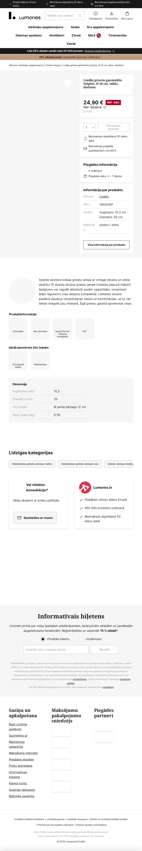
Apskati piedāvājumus (97, 51)
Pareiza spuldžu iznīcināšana (91, 824)
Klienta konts (18, 783)
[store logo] (24, 15)
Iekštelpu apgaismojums (31, 65)
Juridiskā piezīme (56, 819)
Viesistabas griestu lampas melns (32, 518)
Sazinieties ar (18, 735)
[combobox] (64, 15)
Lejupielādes (22, 320)
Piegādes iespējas (21, 759)
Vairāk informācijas (76, 312)
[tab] (29, 312)
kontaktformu (80, 679)
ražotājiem (108, 687)
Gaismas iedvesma (22, 790)
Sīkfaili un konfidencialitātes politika (109, 819)
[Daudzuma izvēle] (89, 127)
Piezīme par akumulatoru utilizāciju (56, 824)
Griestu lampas (53, 65)
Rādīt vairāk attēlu (42, 85)
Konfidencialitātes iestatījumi (29, 819)
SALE (94, 35)
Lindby (104, 196)
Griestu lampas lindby (121, 518)
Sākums (13, 65)
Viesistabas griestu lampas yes (79, 518)
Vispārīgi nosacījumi (77, 819)
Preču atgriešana (20, 766)
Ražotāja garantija (21, 796)
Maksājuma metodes (23, 753)
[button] (67, 83)
